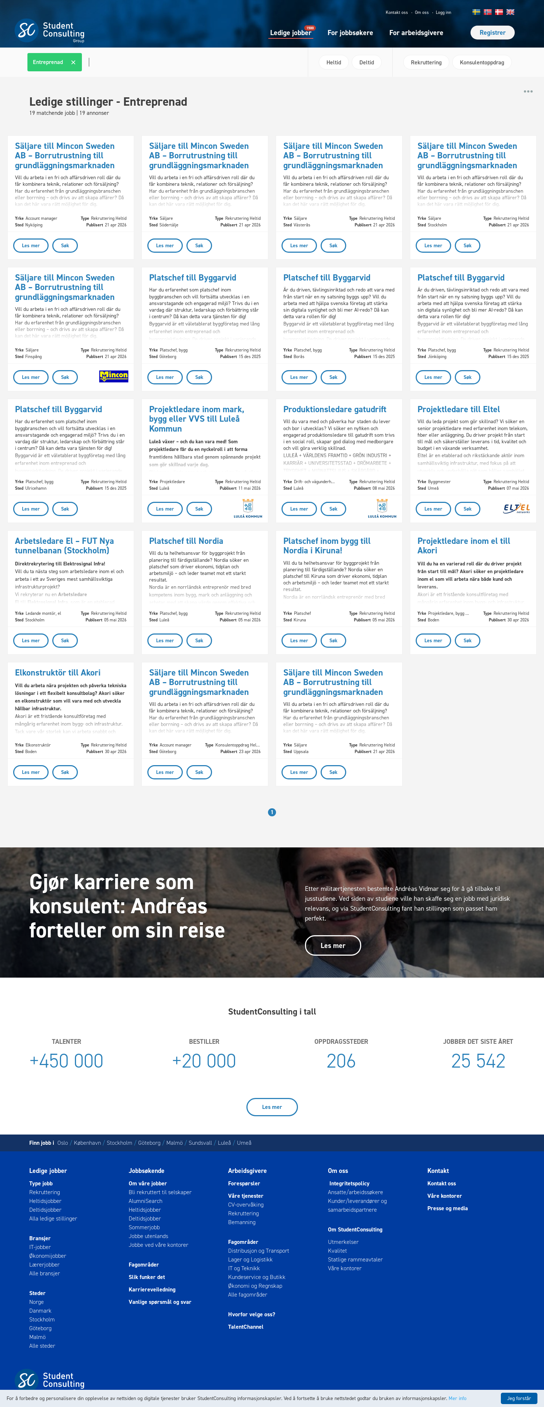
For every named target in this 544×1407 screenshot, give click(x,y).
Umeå (244, 1143)
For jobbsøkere (350, 32)
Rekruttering (44, 1192)
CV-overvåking (246, 1204)
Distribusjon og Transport (258, 1250)
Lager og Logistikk (250, 1259)
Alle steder (42, 1346)
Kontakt (438, 1170)
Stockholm (119, 1143)
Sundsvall (200, 1143)
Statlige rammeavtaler (355, 1259)
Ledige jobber (290, 32)
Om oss (422, 12)
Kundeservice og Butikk (257, 1277)
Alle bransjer (44, 1273)
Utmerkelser (343, 1242)
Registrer (493, 32)
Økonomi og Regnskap (255, 1286)
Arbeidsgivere (247, 1170)
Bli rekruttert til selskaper (160, 1192)
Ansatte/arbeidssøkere (355, 1192)
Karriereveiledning (152, 1289)
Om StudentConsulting (355, 1229)
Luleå (224, 1143)
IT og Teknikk (244, 1268)
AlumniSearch (145, 1201)
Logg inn (443, 12)
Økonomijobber (47, 1256)
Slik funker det (147, 1277)
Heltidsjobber (45, 1201)
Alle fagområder (247, 1294)
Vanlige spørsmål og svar (160, 1302)
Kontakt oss (397, 12)
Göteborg (149, 1143)
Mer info (457, 1398)
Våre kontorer (345, 1268)
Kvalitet (337, 1250)
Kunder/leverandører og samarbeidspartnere (357, 1205)
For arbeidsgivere (416, 32)
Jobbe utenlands (148, 1236)
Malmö (174, 1143)
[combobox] (164, 62)
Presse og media (447, 1208)
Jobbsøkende (147, 1170)
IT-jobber (40, 1247)
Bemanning (242, 1222)
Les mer (333, 945)
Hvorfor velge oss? (251, 1314)
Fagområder (144, 1264)
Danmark (40, 1310)
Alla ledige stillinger (53, 1218)
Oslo (62, 1143)
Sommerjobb (144, 1227)
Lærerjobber (44, 1264)
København (87, 1143)
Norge (36, 1302)
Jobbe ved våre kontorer (158, 1245)
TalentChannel (246, 1327)
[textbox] (88, 62)
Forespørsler (244, 1183)
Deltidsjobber (45, 1210)
